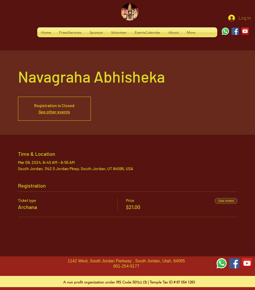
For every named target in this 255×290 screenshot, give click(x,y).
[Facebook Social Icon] (234, 263)
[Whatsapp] (225, 31)
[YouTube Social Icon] (247, 263)
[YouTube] (245, 31)
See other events (54, 111)
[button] (70, 32)
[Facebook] (235, 31)
